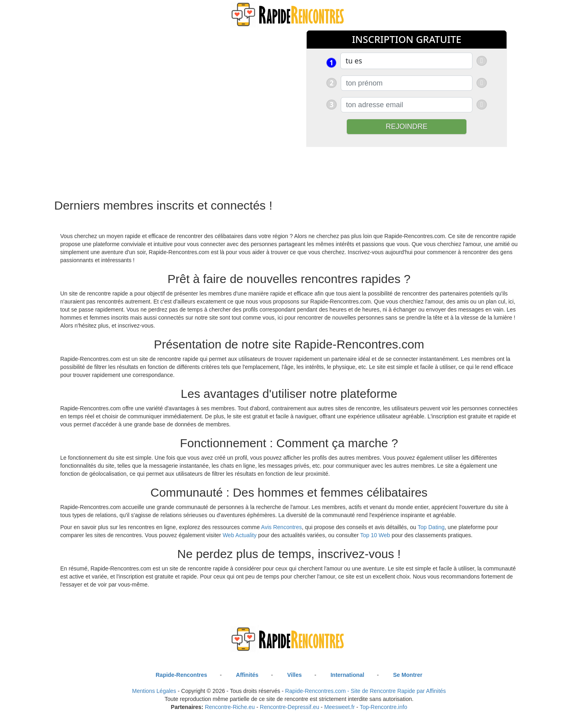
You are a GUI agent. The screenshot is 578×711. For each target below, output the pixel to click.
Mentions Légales (154, 691)
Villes (294, 675)
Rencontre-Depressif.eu (289, 707)
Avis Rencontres (281, 527)
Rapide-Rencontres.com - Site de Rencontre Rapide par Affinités (365, 691)
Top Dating (431, 527)
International (347, 675)
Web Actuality (240, 535)
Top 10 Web (375, 535)
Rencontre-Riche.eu (230, 707)
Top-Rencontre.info (383, 707)
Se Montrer (407, 675)
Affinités (247, 675)
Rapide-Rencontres (181, 675)
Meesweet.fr (339, 707)
